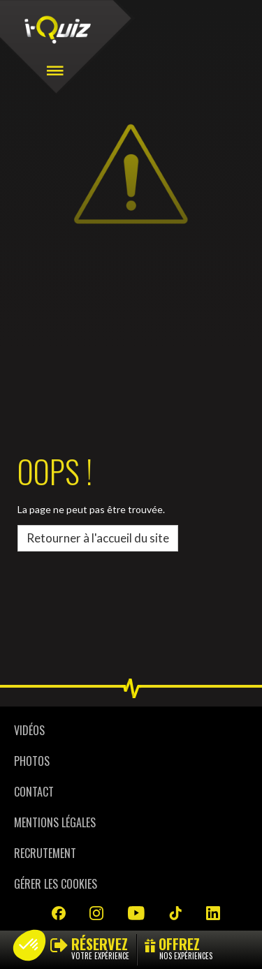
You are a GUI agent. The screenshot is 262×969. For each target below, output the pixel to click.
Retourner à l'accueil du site (98, 538)
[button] (29, 945)
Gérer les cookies (55, 883)
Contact (34, 791)
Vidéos (29, 730)
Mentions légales (55, 822)
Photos (32, 761)
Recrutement (45, 853)
